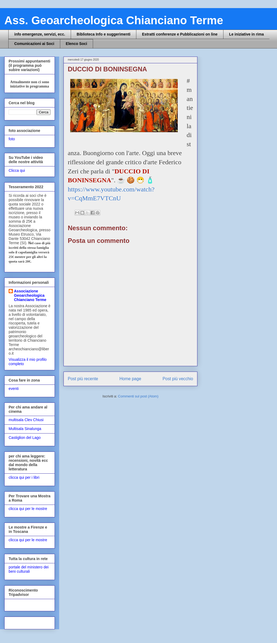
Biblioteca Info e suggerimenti (103, 34)
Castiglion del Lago (25, 437)
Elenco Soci (76, 43)
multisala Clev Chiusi (26, 420)
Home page (130, 378)
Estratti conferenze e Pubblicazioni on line (180, 34)
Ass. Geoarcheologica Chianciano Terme (113, 20)
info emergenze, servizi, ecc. (39, 34)
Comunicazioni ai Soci (34, 43)
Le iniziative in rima (246, 34)
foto (12, 139)
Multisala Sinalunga (25, 429)
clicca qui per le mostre (28, 508)
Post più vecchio (177, 378)
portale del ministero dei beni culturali (29, 569)
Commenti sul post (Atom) (138, 396)
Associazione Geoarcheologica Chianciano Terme (30, 295)
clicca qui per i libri (24, 477)
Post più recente (83, 378)
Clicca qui (17, 170)
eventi (14, 388)
